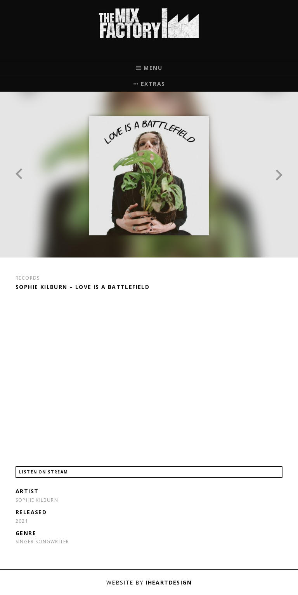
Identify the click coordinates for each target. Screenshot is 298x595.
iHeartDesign (169, 582)
